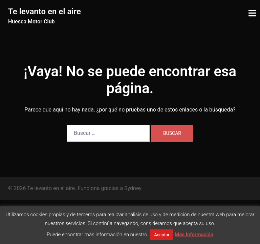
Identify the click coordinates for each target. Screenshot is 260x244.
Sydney (133, 188)
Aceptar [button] (161, 234)
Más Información (194, 234)
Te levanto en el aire (44, 11)
